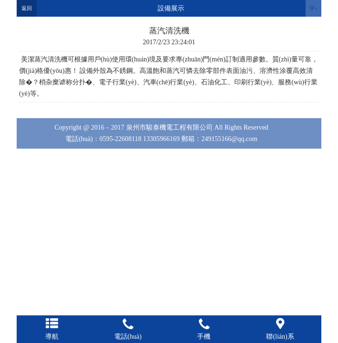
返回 (26, 8)
